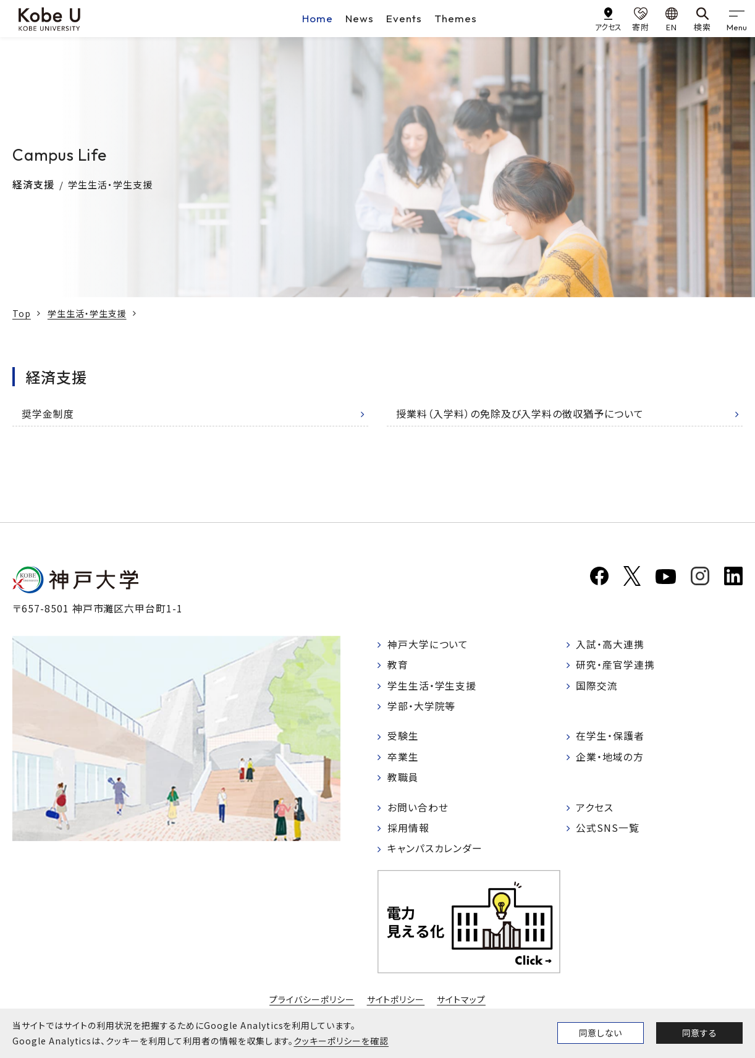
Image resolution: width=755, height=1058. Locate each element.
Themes (455, 18)
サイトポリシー (396, 1001)
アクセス (595, 809)
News (359, 18)
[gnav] (736, 18)
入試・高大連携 (610, 644)
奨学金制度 (48, 413)
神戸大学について (428, 644)
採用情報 (408, 830)
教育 (397, 665)
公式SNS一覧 (608, 830)
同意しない (600, 1032)
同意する (699, 1032)
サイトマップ (461, 1001)
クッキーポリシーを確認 (341, 1041)
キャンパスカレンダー (435, 851)
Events (404, 18)
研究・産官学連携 (616, 665)
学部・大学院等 (421, 707)
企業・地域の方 (610, 758)
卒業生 (403, 758)
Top (21, 313)
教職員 (403, 779)
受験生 (403, 737)
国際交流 (597, 686)
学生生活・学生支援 (87, 313)
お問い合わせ (418, 809)
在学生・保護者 (610, 737)
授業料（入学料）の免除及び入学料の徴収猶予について (520, 413)
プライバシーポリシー (312, 1001)
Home (317, 18)
